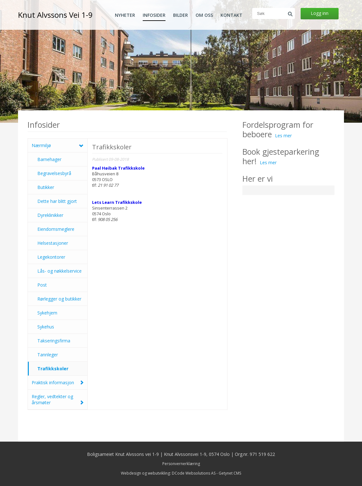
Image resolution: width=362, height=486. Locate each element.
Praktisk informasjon (53, 382)
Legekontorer (51, 257)
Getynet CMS (230, 473)
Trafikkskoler (52, 369)
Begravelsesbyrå (54, 173)
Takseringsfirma (53, 341)
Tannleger (47, 355)
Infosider (154, 15)
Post (42, 285)
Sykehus (45, 327)
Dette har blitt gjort (57, 201)
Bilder (180, 15)
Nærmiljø (41, 145)
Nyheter (125, 15)
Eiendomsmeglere (55, 229)
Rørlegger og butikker (59, 299)
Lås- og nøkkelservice (59, 271)
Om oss (204, 15)
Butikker (45, 187)
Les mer (283, 136)
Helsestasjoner (52, 243)
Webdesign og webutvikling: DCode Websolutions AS (168, 473)
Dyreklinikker (50, 215)
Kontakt (231, 15)
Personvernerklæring (181, 463)
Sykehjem (47, 313)
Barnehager (49, 159)
